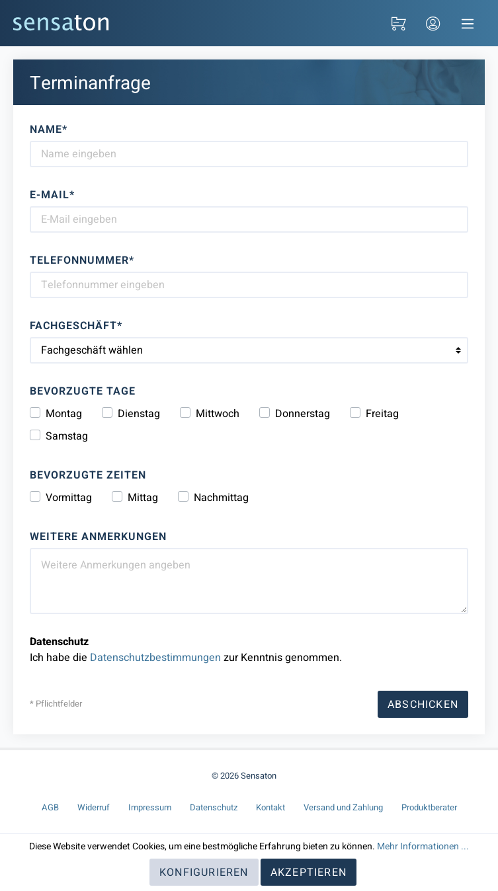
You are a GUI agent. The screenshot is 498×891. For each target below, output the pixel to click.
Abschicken (423, 705)
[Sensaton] (61, 22)
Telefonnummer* (82, 260)
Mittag (143, 498)
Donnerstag (302, 414)
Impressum (149, 807)
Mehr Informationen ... (423, 846)
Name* (48, 129)
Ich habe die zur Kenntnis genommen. (186, 650)
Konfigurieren (204, 872)
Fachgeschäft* (76, 326)
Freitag (382, 414)
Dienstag (139, 414)
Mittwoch (217, 414)
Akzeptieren (308, 872)
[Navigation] (467, 23)
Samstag (67, 436)
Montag (64, 414)
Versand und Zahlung (343, 807)
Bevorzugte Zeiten (88, 475)
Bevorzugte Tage (83, 391)
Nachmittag (221, 498)
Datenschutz (213, 807)
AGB (50, 807)
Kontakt (270, 807)
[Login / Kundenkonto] (433, 23)
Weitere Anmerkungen (98, 537)
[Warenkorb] (399, 23)
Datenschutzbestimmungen (155, 658)
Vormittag (69, 498)
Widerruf (93, 807)
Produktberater (429, 807)
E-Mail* (52, 195)
